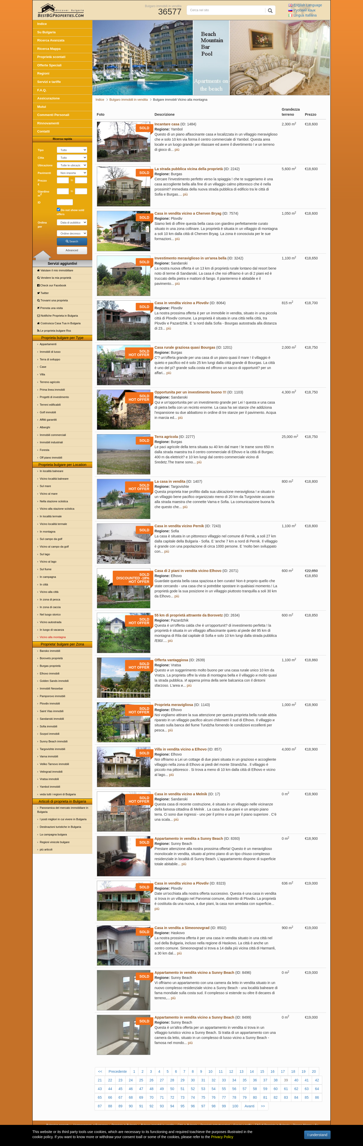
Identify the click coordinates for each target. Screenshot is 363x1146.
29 (182, 1080)
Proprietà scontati (51, 57)
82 (276, 1097)
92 (151, 1106)
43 (100, 1089)
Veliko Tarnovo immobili (54, 764)
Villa (42, 374)
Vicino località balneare (54, 478)
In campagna (48, 576)
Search (72, 241)
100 (235, 1106)
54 (214, 1089)
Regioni (43, 73)
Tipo (41, 150)
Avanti (249, 1106)
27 (162, 1080)
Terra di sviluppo (50, 359)
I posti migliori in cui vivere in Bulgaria (63, 819)
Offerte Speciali (49, 65)
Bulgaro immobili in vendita (163, 6)
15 (262, 1071)
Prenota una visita (50, 308)
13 (241, 1071)
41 (307, 1080)
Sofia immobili (48, 726)
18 (293, 1071)
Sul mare (45, 486)
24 (131, 1080)
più (177, 150)
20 (314, 1071)
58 (255, 1089)
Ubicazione (45, 165)
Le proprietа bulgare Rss (54, 330)
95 (182, 1106)
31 (203, 1080)
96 (193, 1106)
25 (141, 1080)
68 (131, 1097)
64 (317, 1089)
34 (234, 1080)
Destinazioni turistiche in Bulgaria (60, 826)
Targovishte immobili (52, 749)
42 (317, 1080)
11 (221, 1071)
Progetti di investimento (54, 397)
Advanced (72, 250)
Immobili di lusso (50, 351)
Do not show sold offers (70, 212)
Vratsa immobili (49, 779)
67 (121, 1097)
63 (307, 1089)
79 (245, 1097)
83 (286, 1097)
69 (141, 1097)
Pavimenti (44, 172)
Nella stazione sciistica (54, 501)
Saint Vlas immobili (51, 711)
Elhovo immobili (49, 673)
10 (211, 1071)
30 (193, 1080)
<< (100, 1071)
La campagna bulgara (53, 834)
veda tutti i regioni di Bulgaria (58, 794)
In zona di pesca (50, 599)
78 (234, 1097)
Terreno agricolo (50, 382)
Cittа (41, 157)
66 (110, 1097)
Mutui (41, 107)
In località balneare (51, 471)
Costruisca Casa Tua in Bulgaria (59, 323)
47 (141, 1089)
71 (162, 1097)
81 (265, 1097)
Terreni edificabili (50, 404)
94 (172, 1106)
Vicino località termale (53, 523)
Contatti (43, 131)
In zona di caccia (50, 607)
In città (44, 584)
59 (265, 1089)
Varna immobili (49, 756)
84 (296, 1097)
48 (151, 1089)
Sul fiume (45, 569)
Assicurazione (48, 98)
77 (224, 1097)
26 (151, 1080)
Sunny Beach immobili (54, 741)
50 (172, 1089)
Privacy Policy (222, 1137)
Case (43, 366)
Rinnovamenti (48, 123)
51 (182, 1089)
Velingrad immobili (51, 771)
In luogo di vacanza (52, 629)
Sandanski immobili (52, 718)
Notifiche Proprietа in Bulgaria (57, 315)
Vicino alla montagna (53, 637)
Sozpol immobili (49, 733)
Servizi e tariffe (49, 82)
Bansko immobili (50, 650)
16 (272, 1071)
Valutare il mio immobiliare (55, 270)
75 (203, 1097)
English (305, 5)
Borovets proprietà (51, 658)
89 (121, 1106)
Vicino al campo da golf (54, 546)
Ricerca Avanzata (50, 40)
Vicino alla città (49, 591)
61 (286, 1089)
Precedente (118, 1071)
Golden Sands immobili (54, 680)
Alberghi (45, 427)
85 (307, 1097)
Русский (301, 10)
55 (224, 1089)
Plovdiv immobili (50, 703)
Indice (42, 24)
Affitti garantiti (48, 419)
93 (162, 1106)
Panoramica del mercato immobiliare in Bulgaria (62, 809)
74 (193, 1097)
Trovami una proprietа (52, 300)
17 (283, 1071)
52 (193, 1089)
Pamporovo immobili (52, 696)
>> (263, 1106)
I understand (317, 1135)
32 (214, 1080)
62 (296, 1089)
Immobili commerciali (53, 434)
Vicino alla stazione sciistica (57, 508)
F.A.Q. (42, 90)
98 (214, 1106)
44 (110, 1089)
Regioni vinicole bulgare (55, 842)
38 (276, 1080)
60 (276, 1089)
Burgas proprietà (50, 665)
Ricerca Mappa (49, 49)
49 (162, 1089)
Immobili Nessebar (51, 688)
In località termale (51, 516)
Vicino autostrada (50, 622)
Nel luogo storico (50, 614)
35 (245, 1080)
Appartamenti (48, 344)
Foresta (44, 449)
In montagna (47, 531)
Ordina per (42, 224)
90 (131, 1106)
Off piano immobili (51, 457)
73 (182, 1097)
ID (39, 202)
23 (121, 1080)
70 (151, 1097)
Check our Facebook (51, 285)
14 (252, 1071)
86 (317, 1097)
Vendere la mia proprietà (54, 277)
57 (245, 1089)
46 (131, 1089)
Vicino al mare (49, 493)
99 (224, 1106)
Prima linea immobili (52, 389)
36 (255, 1080)
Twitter (43, 293)
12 (231, 1071)
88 (110, 1106)
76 (214, 1097)
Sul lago (45, 554)
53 (203, 1089)
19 (304, 1071)
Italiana (302, 15)
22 (110, 1080)
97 (203, 1106)
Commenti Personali (53, 115)
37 (265, 1080)
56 (234, 1089)
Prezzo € (42, 182)
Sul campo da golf (51, 538)
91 (141, 1106)
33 (224, 1080)
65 (100, 1097)
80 (255, 1097)
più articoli (46, 849)
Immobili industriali (51, 442)
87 (100, 1106)
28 (172, 1080)
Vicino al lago (48, 561)
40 (296, 1080)
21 (100, 1080)
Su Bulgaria (46, 32)
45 (121, 1089)
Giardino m (43, 193)
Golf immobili (48, 412)
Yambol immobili (50, 786)
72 (172, 1097)
